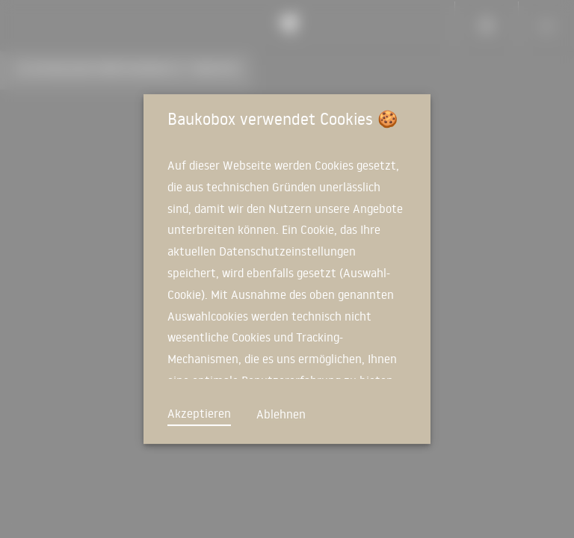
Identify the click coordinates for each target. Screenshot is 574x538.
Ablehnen (281, 413)
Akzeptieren (199, 413)
